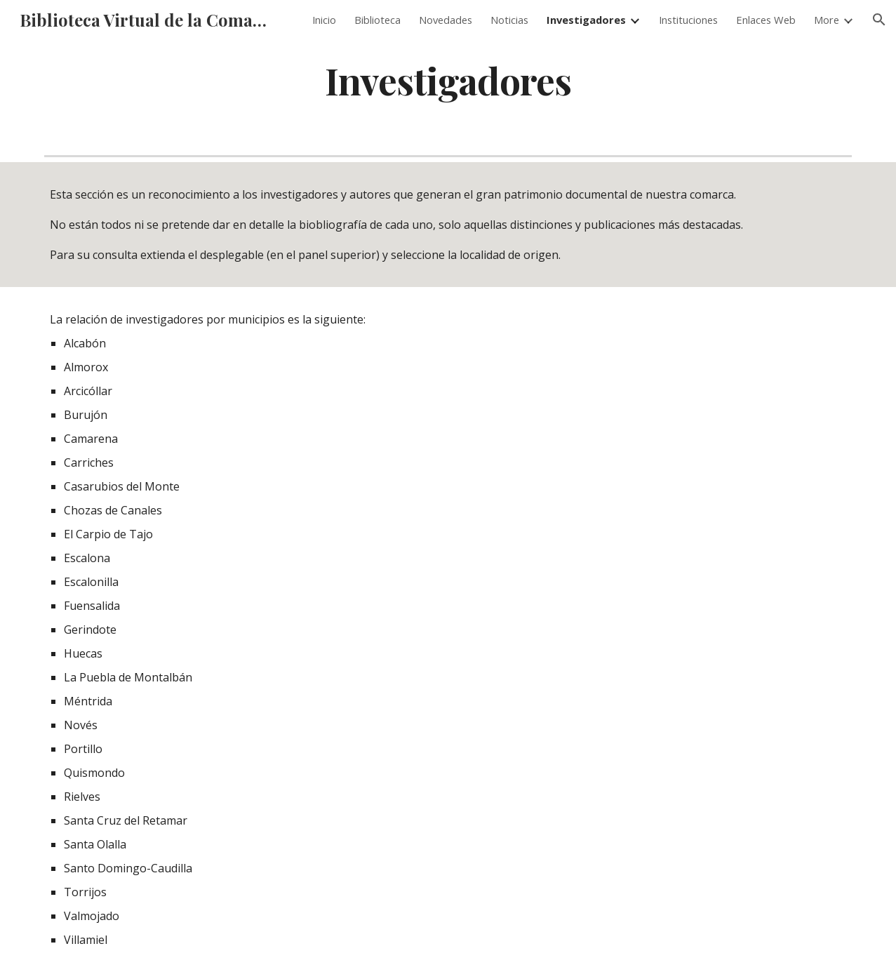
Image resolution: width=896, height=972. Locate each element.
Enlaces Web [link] (766, 20)
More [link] (826, 20)
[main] (448, 79)
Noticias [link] (509, 20)
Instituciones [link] (688, 20)
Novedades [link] (445, 20)
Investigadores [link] (586, 20)
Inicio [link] (324, 20)
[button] (879, 19)
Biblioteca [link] (377, 20)
